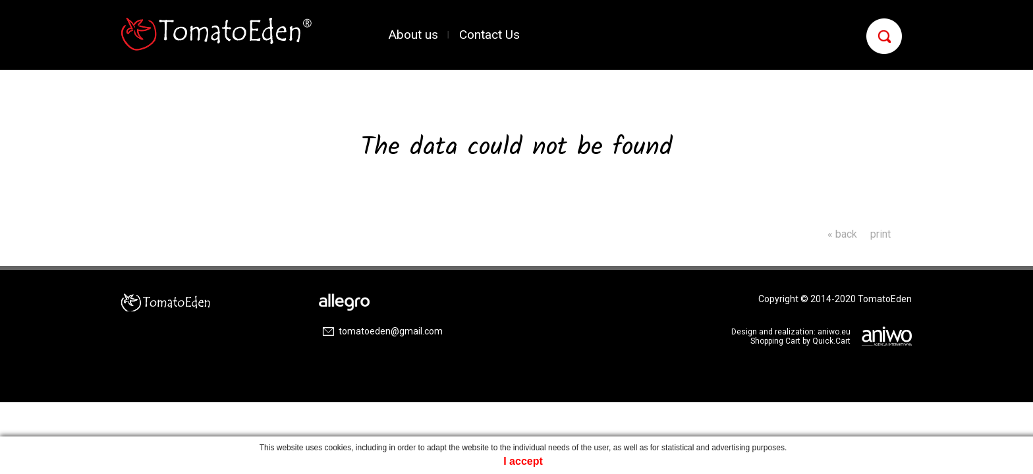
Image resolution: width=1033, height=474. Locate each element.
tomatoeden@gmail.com (391, 331)
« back (842, 234)
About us (413, 34)
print (880, 234)
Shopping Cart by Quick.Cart (800, 341)
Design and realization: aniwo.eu (791, 331)
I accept (523, 461)
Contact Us (489, 34)
